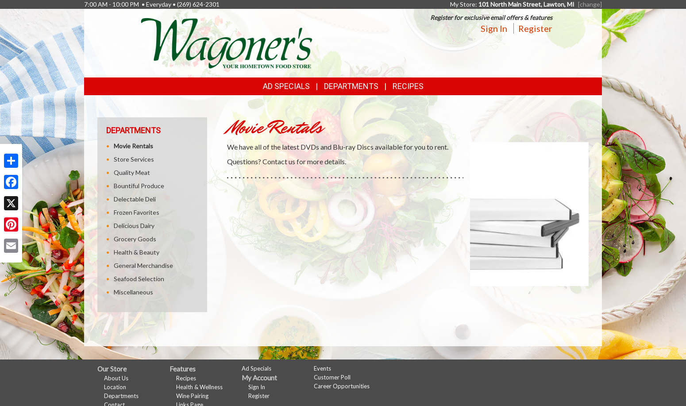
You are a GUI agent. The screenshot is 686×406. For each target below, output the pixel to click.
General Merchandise (143, 265)
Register (535, 28)
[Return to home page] (226, 42)
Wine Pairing (192, 395)
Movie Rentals (133, 146)
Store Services (134, 159)
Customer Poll (332, 377)
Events (322, 368)
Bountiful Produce (139, 185)
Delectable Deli (135, 199)
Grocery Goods (135, 239)
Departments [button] (351, 86)
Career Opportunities (342, 386)
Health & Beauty (136, 252)
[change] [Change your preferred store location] (590, 4)
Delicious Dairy (134, 225)
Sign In (494, 28)
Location (115, 387)
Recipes (408, 86)
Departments (121, 395)
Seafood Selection (139, 278)
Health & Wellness (199, 387)
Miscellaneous (133, 292)
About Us (116, 378)
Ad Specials (286, 86)
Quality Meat (132, 172)
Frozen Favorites (136, 212)
